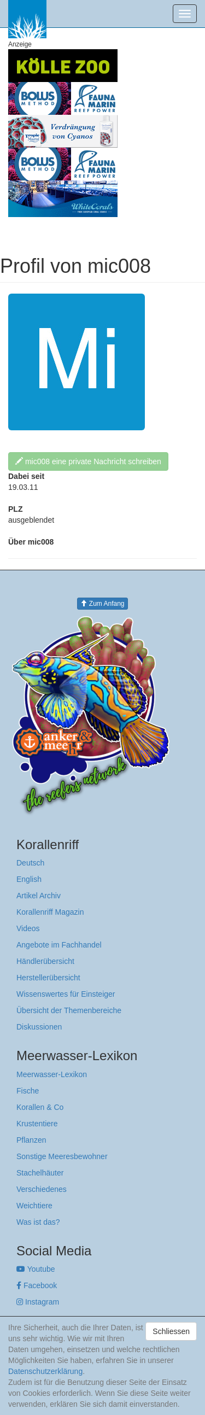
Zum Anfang (102, 603)
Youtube (35, 1269)
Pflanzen (31, 1140)
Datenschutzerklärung (45, 1371)
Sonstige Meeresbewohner (62, 1156)
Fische (27, 1090)
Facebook (36, 1285)
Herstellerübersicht (48, 977)
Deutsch (30, 862)
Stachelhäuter (39, 1172)
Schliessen (171, 1331)
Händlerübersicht (45, 961)
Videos (28, 928)
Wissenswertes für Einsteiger (65, 994)
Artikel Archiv (38, 895)
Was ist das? (38, 1222)
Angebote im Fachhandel (59, 944)
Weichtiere (34, 1205)
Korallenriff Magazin (50, 912)
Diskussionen (39, 1026)
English (29, 879)
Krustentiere (36, 1123)
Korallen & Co (39, 1107)
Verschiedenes (41, 1189)
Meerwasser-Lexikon (51, 1074)
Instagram (37, 1301)
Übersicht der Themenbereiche (68, 1010)
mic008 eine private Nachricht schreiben (88, 461)
